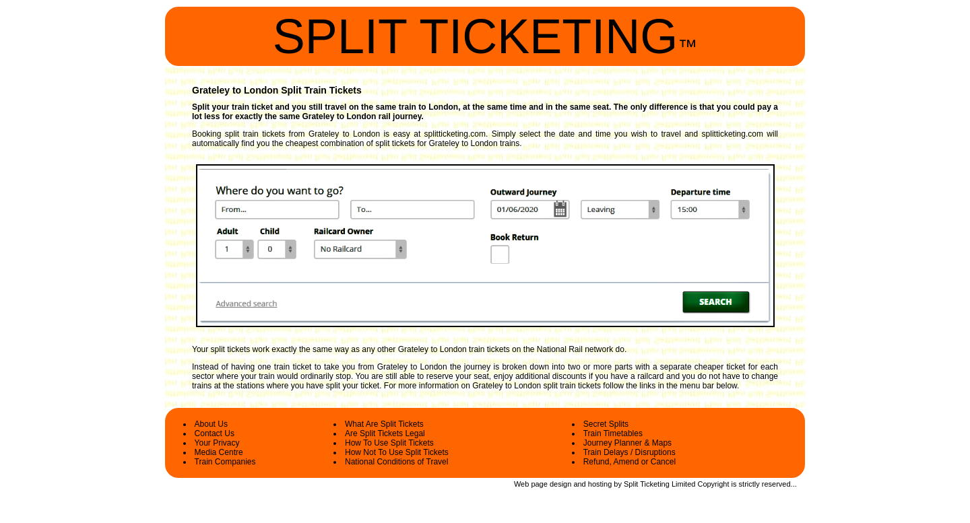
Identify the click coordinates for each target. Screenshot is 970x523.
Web (521, 484)
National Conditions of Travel (396, 461)
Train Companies (225, 461)
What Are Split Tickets (384, 424)
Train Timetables (613, 433)
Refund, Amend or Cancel (629, 461)
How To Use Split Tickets (389, 443)
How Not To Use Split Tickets (397, 452)
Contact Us (214, 433)
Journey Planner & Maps (627, 443)
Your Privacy (217, 443)
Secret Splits (605, 424)
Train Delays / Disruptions (629, 452)
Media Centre (219, 452)
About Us (211, 424)
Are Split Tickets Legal (385, 433)
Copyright (713, 484)
